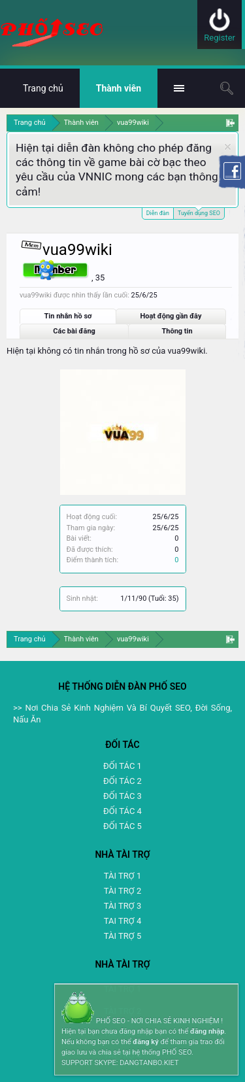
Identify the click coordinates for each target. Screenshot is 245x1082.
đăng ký (145, 1042)
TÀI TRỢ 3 (122, 906)
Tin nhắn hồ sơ (68, 316)
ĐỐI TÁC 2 (122, 781)
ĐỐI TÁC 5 (122, 826)
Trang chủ (43, 88)
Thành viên (118, 88)
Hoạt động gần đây (170, 316)
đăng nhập (207, 1031)
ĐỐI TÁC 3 (122, 796)
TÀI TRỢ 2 (122, 891)
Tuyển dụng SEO (199, 212)
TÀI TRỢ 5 (122, 936)
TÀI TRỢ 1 (122, 876)
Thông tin (177, 331)
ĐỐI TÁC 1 (122, 766)
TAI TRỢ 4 (122, 921)
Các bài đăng (74, 331)
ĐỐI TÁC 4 (122, 811)
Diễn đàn (157, 213)
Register (219, 37)
